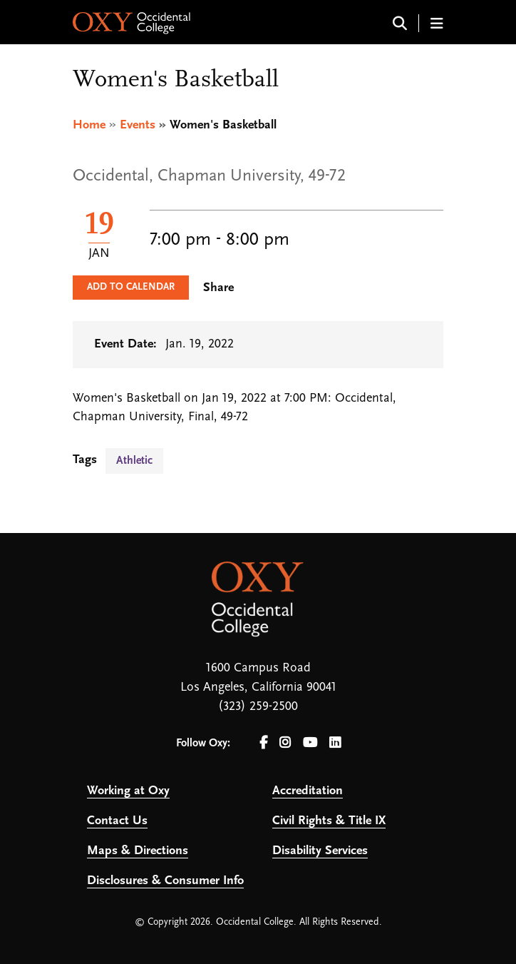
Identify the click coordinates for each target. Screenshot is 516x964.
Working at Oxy (128, 791)
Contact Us (117, 821)
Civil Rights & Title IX (329, 821)
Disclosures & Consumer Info (165, 881)
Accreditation (307, 791)
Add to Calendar (131, 287)
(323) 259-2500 (258, 707)
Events (137, 125)
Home (89, 125)
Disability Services (320, 851)
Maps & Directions (137, 851)
